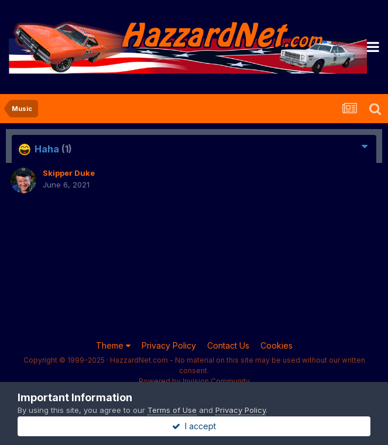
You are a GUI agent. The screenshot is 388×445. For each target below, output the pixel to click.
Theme (113, 345)
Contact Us (228, 345)
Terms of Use (172, 410)
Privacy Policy (169, 345)
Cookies (276, 345)
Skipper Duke (69, 173)
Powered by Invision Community (194, 381)
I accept (194, 426)
